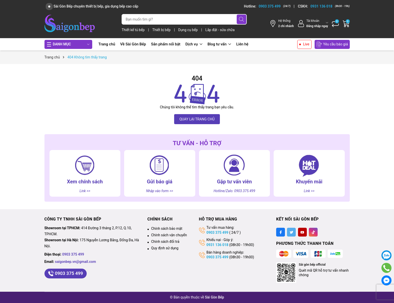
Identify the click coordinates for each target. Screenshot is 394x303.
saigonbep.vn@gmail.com (75, 262)
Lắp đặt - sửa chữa (219, 30)
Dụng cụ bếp (188, 30)
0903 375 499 (73, 254)
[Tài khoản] (313, 23)
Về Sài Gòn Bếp (133, 44)
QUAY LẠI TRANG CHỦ (197, 119)
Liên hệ (242, 44)
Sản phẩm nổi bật (165, 44)
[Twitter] (291, 232)
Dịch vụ (194, 44)
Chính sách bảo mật (166, 228)
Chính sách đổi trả (165, 242)
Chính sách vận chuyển (169, 235)
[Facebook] (280, 232)
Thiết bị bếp (161, 30)
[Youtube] (302, 232)
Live (306, 44)
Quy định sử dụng (165, 248)
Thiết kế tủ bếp (133, 30)
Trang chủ (106, 44)
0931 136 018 (217, 245)
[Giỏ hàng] (346, 23)
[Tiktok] (313, 232)
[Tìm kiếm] (241, 19)
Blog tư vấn (219, 44)
